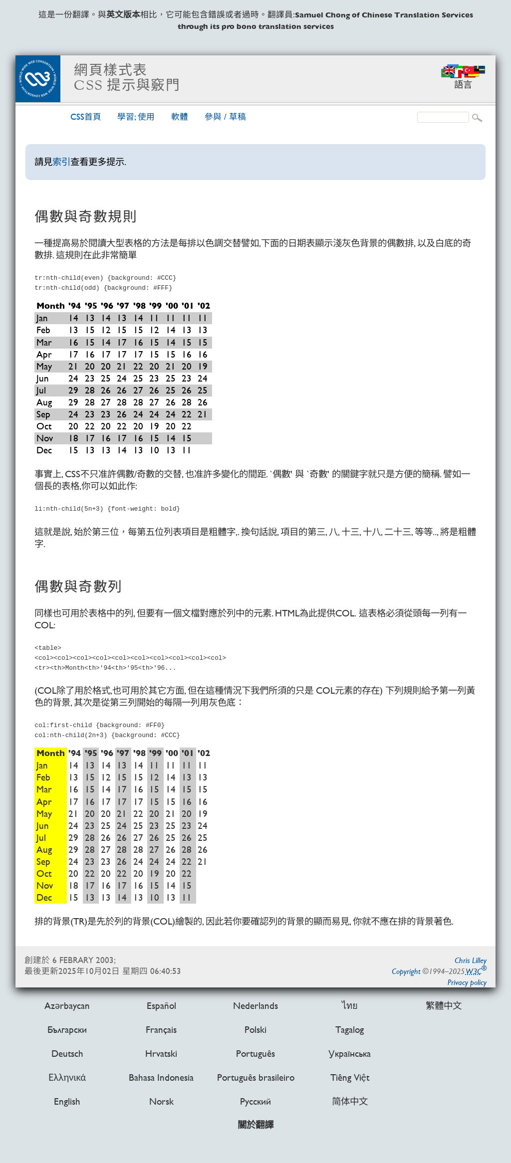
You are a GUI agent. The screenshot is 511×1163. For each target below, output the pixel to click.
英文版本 (123, 14)
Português (255, 1053)
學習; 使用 (136, 117)
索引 (61, 162)
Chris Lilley (471, 960)
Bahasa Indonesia (161, 1077)
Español (161, 1005)
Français (161, 1029)
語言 (463, 84)
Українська (349, 1053)
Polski (255, 1029)
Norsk (161, 1101)
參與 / (225, 117)
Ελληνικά (67, 1077)
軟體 (179, 117)
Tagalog (349, 1029)
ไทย (350, 1005)
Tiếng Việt (349, 1077)
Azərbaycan (67, 1005)
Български (67, 1029)
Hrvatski (161, 1053)
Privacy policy (467, 982)
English (67, 1101)
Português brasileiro (255, 1077)
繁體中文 (444, 1005)
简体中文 (350, 1101)
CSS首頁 (85, 117)
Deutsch (67, 1053)
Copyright (406, 971)
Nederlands (255, 1005)
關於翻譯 (255, 1125)
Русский (255, 1101)
